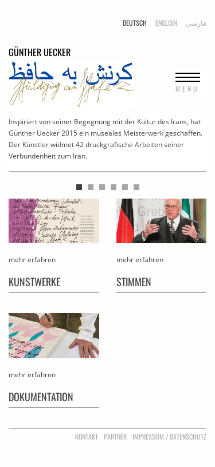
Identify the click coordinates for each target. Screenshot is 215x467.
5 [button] (125, 187)
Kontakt (86, 436)
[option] (107, 144)
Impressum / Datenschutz (169, 436)
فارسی (196, 22)
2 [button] (90, 187)
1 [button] (79, 187)
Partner (115, 436)
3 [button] (102, 187)
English (166, 22)
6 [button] (136, 187)
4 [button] (113, 187)
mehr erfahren (32, 259)
